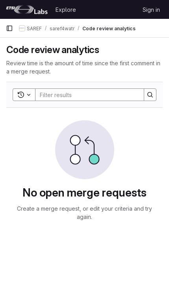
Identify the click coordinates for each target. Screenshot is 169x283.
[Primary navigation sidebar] (9, 28)
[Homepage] (26, 9)
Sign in (151, 9)
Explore (66, 9)
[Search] (87, 94)
